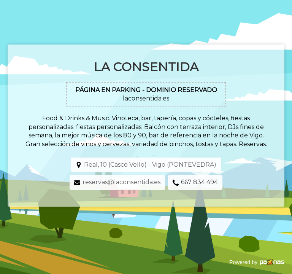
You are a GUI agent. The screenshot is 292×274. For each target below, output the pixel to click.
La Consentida (146, 66)
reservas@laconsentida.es (121, 182)
